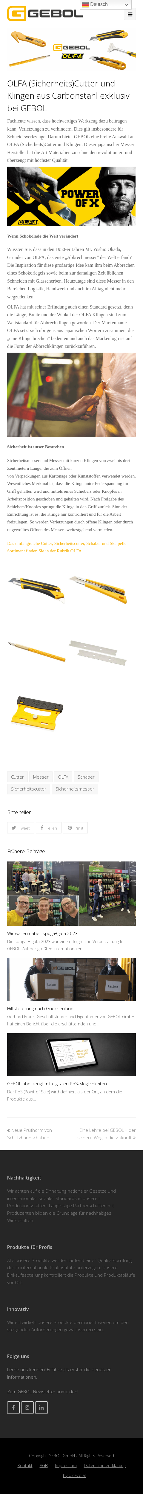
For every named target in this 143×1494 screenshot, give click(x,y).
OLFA (63, 777)
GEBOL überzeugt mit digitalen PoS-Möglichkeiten (57, 1084)
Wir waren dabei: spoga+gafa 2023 (42, 933)
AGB (44, 1465)
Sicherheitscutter (28, 789)
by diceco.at (74, 1475)
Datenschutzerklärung (105, 1465)
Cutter (17, 777)
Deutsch (95, 4)
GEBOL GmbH (62, 1456)
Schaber (86, 777)
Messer (41, 777)
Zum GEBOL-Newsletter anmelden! (42, 1391)
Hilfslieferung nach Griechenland (40, 1008)
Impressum (66, 1465)
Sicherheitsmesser (75, 789)
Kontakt (25, 1465)
